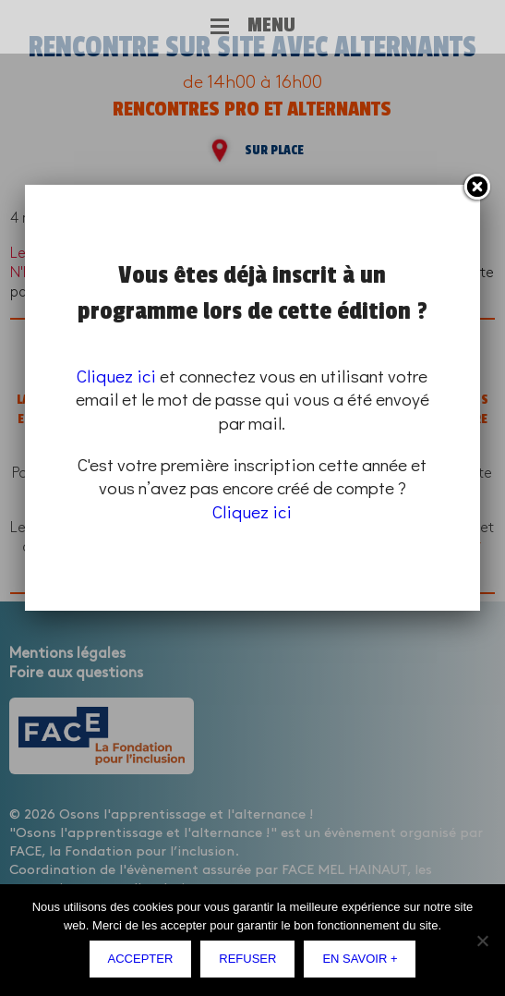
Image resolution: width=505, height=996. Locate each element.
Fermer (476, 187)
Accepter (141, 959)
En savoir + (359, 959)
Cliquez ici (116, 375)
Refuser (247, 959)
